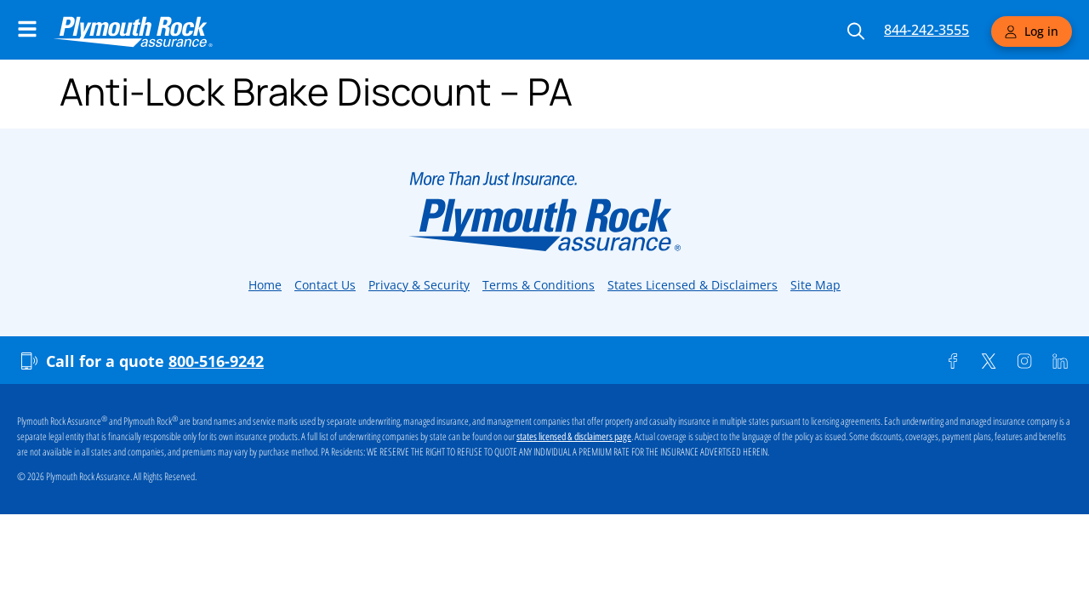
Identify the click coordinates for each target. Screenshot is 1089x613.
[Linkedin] (1060, 361)
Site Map (815, 285)
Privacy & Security (419, 285)
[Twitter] (988, 361)
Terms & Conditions (538, 285)
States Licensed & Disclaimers (692, 285)
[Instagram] (1024, 361)
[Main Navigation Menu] (27, 29)
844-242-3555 (926, 29)
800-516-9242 (216, 361)
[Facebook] (953, 361)
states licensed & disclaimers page (573, 437)
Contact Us (325, 285)
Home (265, 285)
